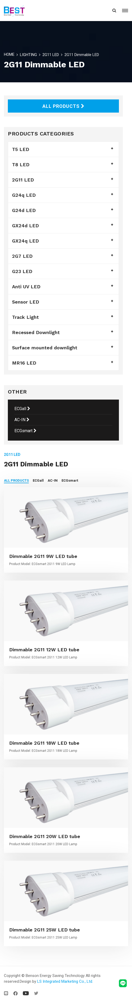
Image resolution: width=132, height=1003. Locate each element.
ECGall (22, 408)
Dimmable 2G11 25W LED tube (44, 930)
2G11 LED (50, 54)
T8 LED (20, 164)
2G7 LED (22, 256)
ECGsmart (25, 430)
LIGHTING (28, 54)
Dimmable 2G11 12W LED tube (44, 649)
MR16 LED (24, 363)
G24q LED (24, 195)
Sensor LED (25, 302)
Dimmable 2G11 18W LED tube (44, 743)
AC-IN (21, 419)
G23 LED (22, 271)
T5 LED (20, 149)
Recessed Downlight (36, 332)
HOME (9, 54)
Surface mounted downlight (44, 347)
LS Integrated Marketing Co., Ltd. (65, 981)
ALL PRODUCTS (63, 106)
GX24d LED (25, 225)
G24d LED (24, 210)
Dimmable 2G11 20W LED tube (44, 836)
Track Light (25, 317)
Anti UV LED (26, 286)
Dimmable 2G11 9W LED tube (43, 556)
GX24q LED (25, 241)
